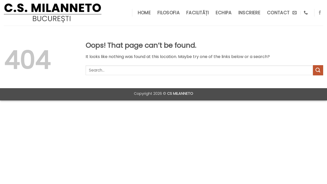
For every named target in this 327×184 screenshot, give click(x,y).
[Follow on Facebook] (320, 12)
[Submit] (318, 70)
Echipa (224, 13)
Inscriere (249, 13)
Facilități (197, 13)
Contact (278, 13)
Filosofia (168, 13)
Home (144, 13)
